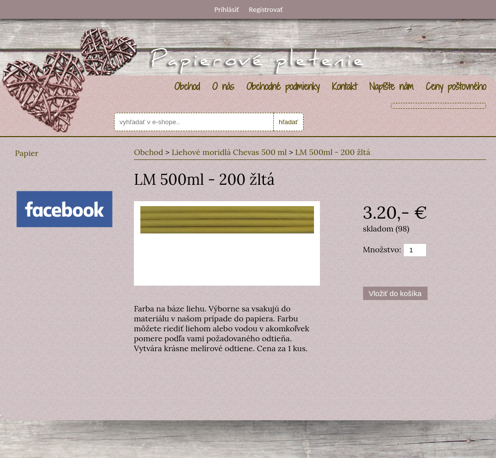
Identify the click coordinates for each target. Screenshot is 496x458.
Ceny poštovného (456, 86)
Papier (27, 153)
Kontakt (344, 86)
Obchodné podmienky (283, 86)
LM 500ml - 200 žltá (332, 152)
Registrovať (266, 9)
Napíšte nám (391, 86)
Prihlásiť (226, 9)
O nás (223, 86)
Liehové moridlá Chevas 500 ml (229, 152)
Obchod (187, 86)
